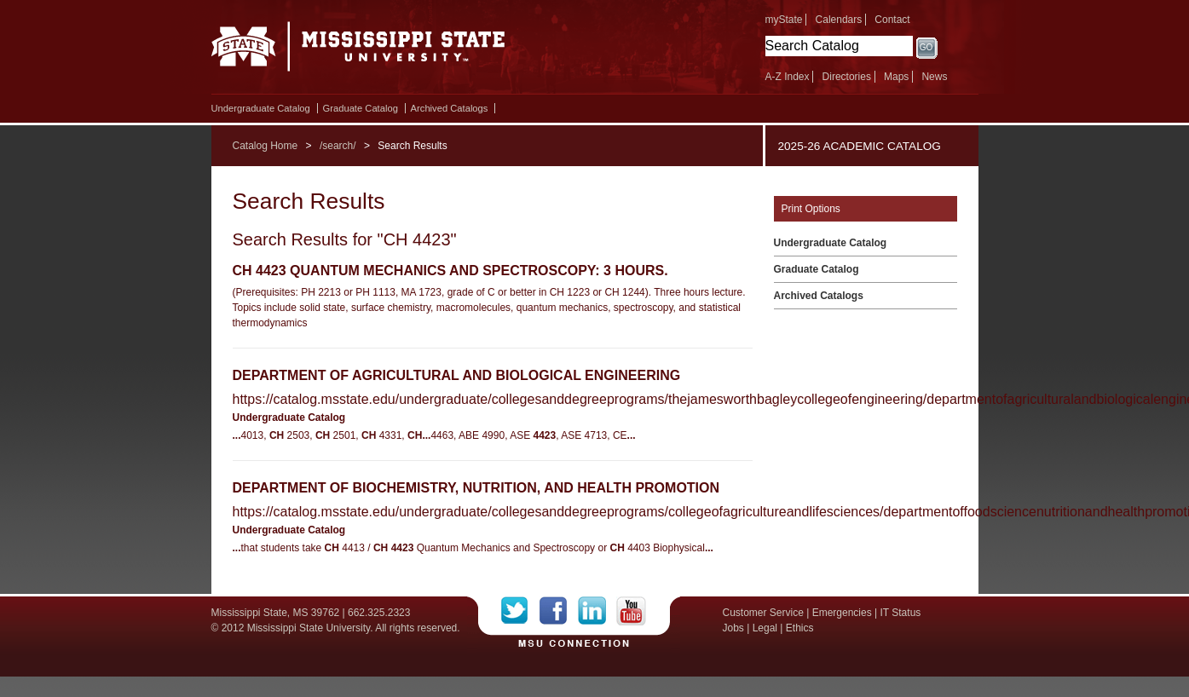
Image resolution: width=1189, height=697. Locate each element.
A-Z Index (787, 77)
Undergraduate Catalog (260, 108)
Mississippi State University (358, 51)
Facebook (559, 610)
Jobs (733, 628)
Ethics (800, 628)
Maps (896, 77)
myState (784, 20)
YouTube (631, 610)
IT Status (900, 613)
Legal (765, 628)
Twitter (520, 610)
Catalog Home (265, 146)
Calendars (839, 20)
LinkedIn (597, 610)
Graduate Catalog (360, 108)
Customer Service (763, 613)
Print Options (811, 209)
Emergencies (842, 613)
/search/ (338, 146)
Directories (846, 77)
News (934, 77)
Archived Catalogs (449, 108)
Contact (891, 20)
